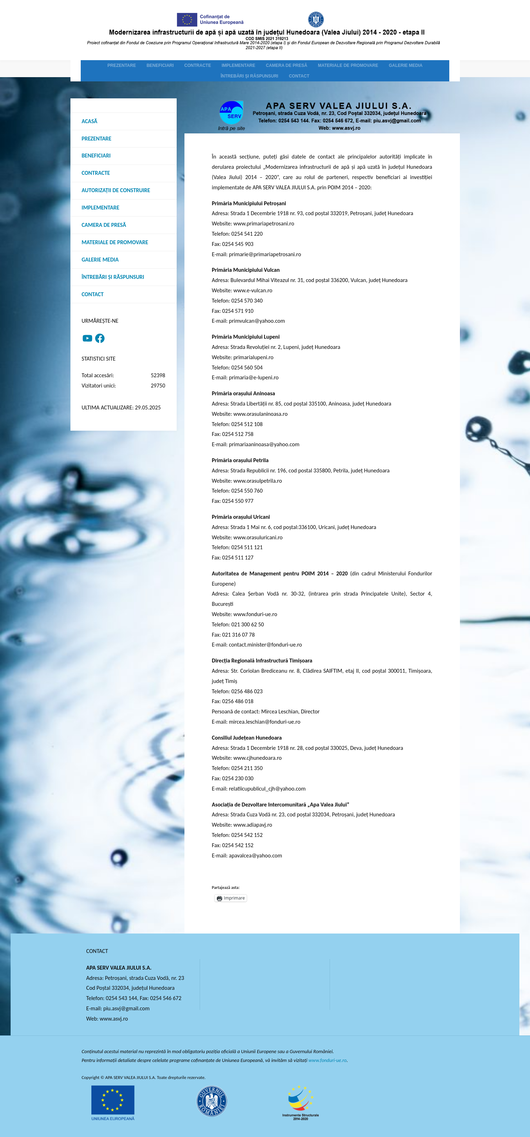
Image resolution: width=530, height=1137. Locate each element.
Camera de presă (104, 225)
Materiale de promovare (115, 242)
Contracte (96, 173)
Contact (93, 294)
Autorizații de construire (116, 190)
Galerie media (100, 260)
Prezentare (97, 138)
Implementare (101, 208)
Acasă (90, 121)
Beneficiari (96, 156)
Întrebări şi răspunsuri (113, 277)
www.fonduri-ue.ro (328, 1060)
